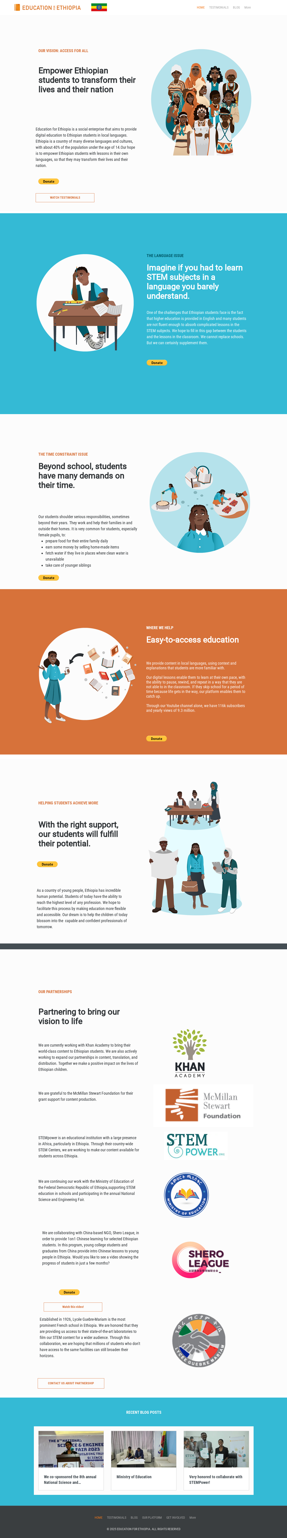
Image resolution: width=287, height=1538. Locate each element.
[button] (48, 181)
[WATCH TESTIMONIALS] (65, 197)
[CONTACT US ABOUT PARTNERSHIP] (71, 1383)
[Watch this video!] (73, 1307)
